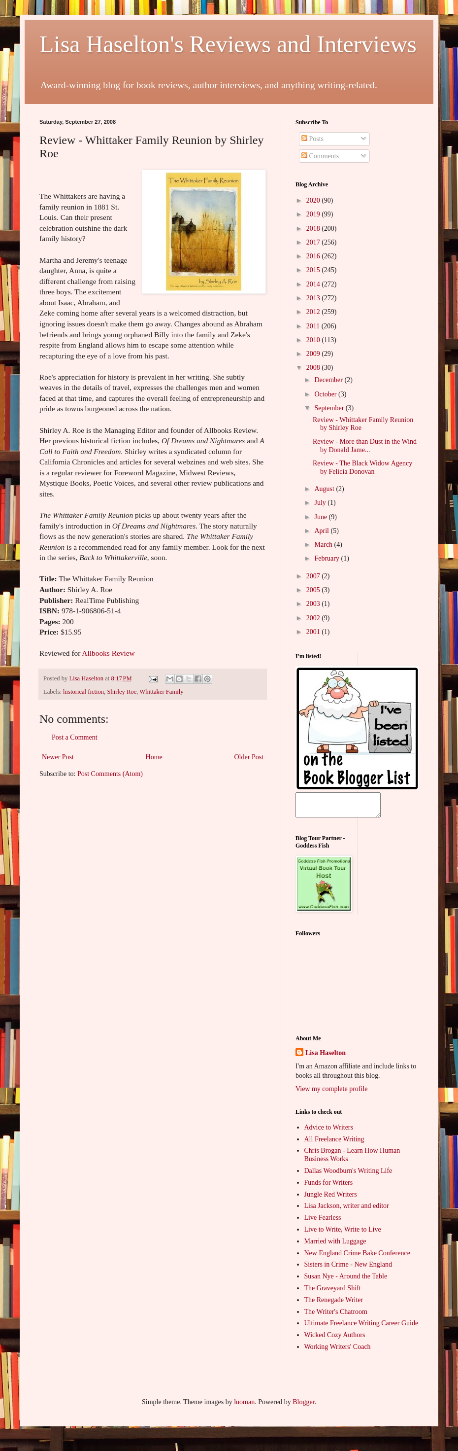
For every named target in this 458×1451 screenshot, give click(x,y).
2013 (314, 298)
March (324, 544)
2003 (314, 603)
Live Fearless (322, 1222)
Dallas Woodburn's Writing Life (348, 1175)
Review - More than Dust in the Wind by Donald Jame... (365, 446)
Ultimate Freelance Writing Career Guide (361, 1327)
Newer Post (58, 757)
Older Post (249, 757)
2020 (314, 200)
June (321, 517)
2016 (314, 256)
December (329, 380)
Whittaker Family (161, 691)
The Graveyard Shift (332, 1292)
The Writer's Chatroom (335, 1316)
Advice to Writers (328, 1131)
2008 (314, 367)
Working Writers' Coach (337, 1351)
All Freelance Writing (334, 1143)
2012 (314, 312)
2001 (314, 632)
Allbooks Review (108, 653)
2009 (314, 353)
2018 (314, 228)
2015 (314, 270)
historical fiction (83, 691)
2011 (314, 326)
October (326, 394)
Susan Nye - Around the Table (346, 1280)
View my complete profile (331, 1093)
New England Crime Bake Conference (357, 1257)
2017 (314, 242)
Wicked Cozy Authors (334, 1339)
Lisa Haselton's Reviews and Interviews (228, 44)
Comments (320, 156)
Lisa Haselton (87, 678)
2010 (314, 340)
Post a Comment (75, 737)
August (325, 489)
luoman (244, 1406)
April (322, 530)
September (329, 408)
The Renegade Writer (333, 1304)
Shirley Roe (121, 691)
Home (154, 757)
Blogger (303, 1406)
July (320, 502)
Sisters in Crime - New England (348, 1269)
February (327, 558)
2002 (314, 618)
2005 (314, 590)
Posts (312, 138)
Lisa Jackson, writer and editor (346, 1210)
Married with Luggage (335, 1245)
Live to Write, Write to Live (342, 1234)
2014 (314, 284)
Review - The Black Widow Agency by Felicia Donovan (362, 467)
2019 (314, 214)
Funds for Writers (328, 1187)
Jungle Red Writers (330, 1199)
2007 (314, 576)
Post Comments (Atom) (110, 774)
